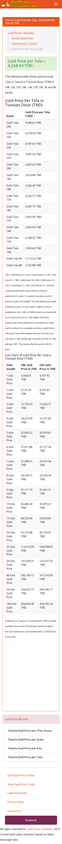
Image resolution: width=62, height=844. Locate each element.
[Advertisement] (31, 677)
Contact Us (14, 810)
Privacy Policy (15, 801)
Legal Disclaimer (17, 792)
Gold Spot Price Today (20, 775)
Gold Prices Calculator (40, 828)
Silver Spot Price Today (21, 784)
